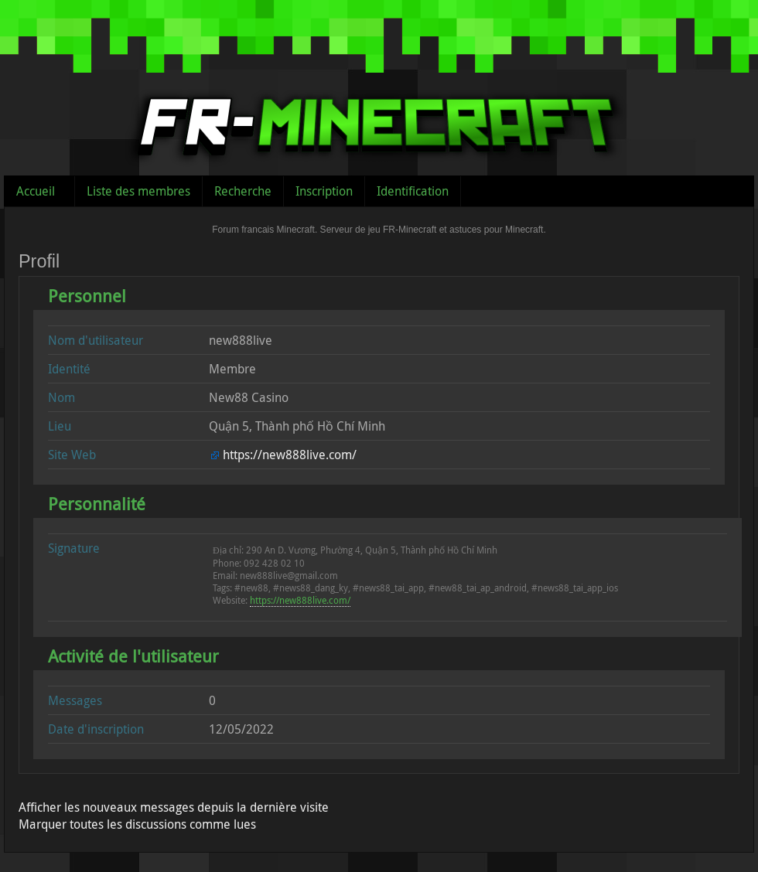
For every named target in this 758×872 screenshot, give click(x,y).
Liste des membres (138, 190)
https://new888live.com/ (290, 454)
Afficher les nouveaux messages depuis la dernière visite (174, 807)
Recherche (242, 190)
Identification (413, 190)
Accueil (35, 190)
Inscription (324, 190)
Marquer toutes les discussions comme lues (137, 824)
